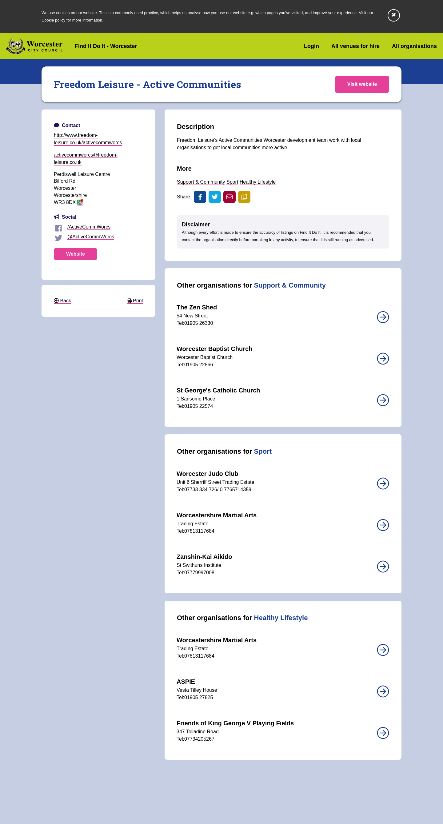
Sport (232, 182)
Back (62, 300)
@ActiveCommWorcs (90, 236)
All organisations (414, 46)
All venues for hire (355, 46)
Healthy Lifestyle (258, 182)
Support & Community (201, 182)
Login (311, 46)
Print (135, 300)
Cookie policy (53, 20)
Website (75, 254)
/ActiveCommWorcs (88, 226)
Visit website (362, 84)
